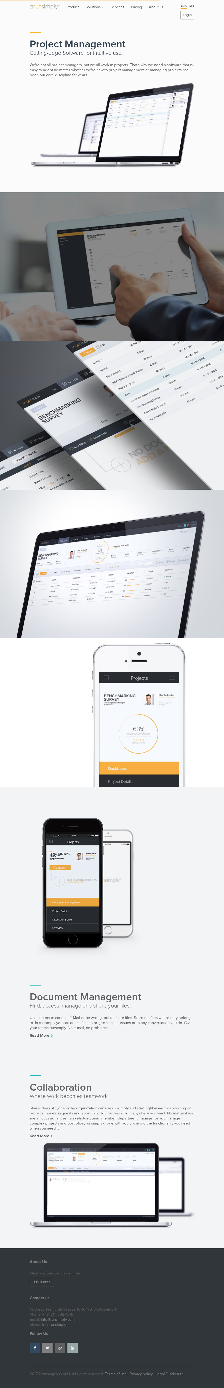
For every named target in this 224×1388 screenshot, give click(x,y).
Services (117, 7)
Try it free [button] (42, 1282)
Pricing (136, 7)
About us (156, 7)
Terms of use (116, 1374)
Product (73, 7)
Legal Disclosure (169, 1374)
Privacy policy (141, 1374)
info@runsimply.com (58, 1319)
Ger (191, 6)
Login (187, 15)
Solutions (95, 7)
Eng (184, 6)
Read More (41, 1035)
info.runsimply (54, 1324)
